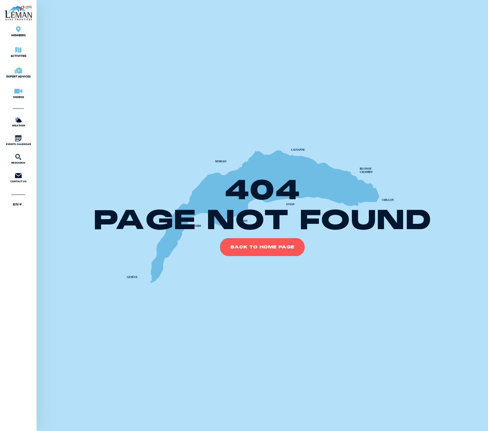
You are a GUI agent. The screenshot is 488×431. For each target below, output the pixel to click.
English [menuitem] (16, 204)
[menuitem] (18, 204)
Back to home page (262, 247)
